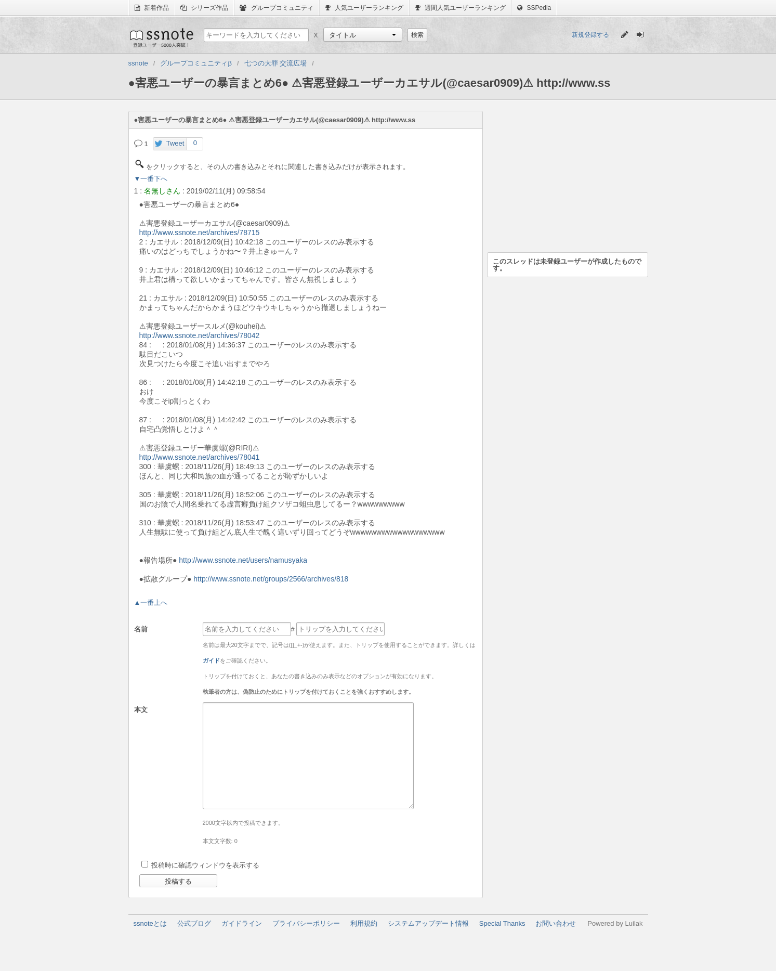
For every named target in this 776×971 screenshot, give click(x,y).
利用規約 (363, 923)
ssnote (160, 37)
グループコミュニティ (276, 7)
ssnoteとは (150, 923)
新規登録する (590, 34)
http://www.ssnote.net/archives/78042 (199, 335)
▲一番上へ (151, 602)
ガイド (211, 660)
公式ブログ (194, 923)
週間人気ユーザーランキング (460, 7)
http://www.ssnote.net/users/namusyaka (243, 560)
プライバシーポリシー (306, 923)
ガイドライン (241, 923)
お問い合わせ (555, 923)
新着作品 (152, 7)
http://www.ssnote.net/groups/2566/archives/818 (270, 579)
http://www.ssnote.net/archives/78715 (199, 232)
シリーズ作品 (204, 7)
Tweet (175, 143)
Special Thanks (502, 923)
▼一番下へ (151, 179)
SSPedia (534, 7)
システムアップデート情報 (428, 923)
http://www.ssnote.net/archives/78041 (199, 457)
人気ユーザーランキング (364, 7)
